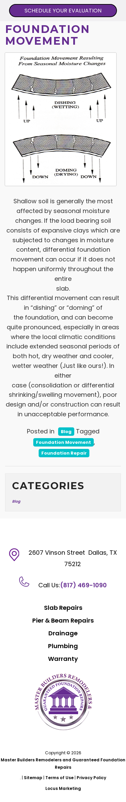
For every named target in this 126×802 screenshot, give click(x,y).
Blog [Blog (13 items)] (16, 501)
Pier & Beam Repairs (63, 620)
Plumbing (63, 646)
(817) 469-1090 (83, 585)
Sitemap (33, 777)
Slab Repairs (63, 607)
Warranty (63, 659)
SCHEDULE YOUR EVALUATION (63, 10)
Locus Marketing (63, 788)
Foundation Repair (64, 453)
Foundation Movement (63, 442)
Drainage (63, 633)
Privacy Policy (91, 777)
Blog (66, 431)
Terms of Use (59, 777)
